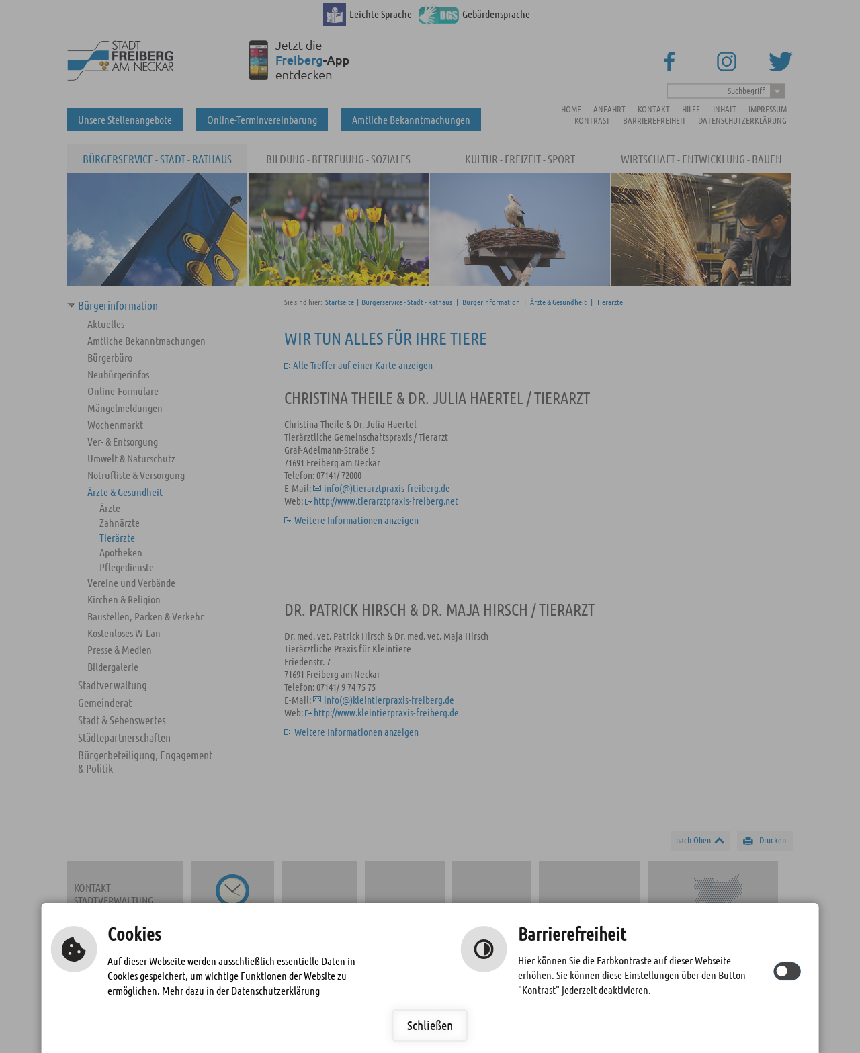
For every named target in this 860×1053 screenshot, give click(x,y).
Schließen (430, 1025)
